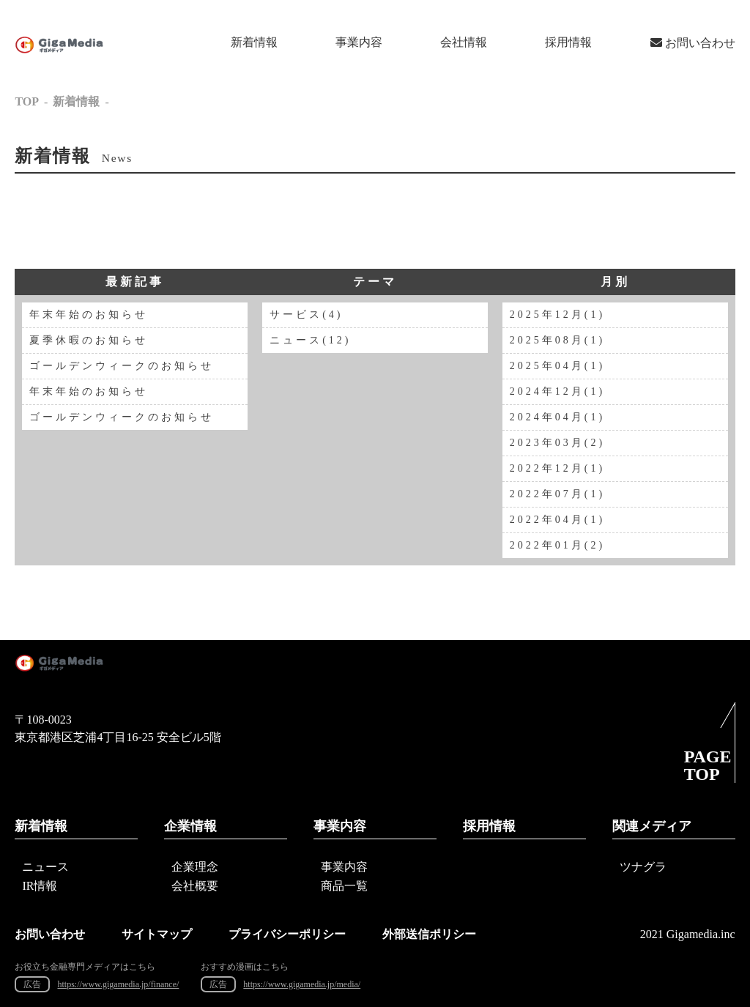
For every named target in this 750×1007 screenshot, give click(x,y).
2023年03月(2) (557, 442)
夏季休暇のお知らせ (88, 340)
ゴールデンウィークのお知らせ (121, 365)
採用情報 (568, 42)
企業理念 (194, 867)
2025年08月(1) (557, 340)
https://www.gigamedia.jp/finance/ (118, 984)
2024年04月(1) (557, 417)
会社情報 (463, 42)
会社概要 (194, 886)
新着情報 (254, 42)
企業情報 (190, 826)
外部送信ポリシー (429, 934)
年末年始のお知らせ (88, 314)
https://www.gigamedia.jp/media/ (301, 984)
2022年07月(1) (557, 493)
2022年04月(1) (557, 519)
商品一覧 (344, 886)
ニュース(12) (310, 340)
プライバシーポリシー (287, 934)
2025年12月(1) (557, 314)
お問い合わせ (692, 43)
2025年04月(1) (557, 365)
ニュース (45, 867)
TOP (27, 101)
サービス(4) (306, 314)
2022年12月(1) (557, 468)
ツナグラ (643, 867)
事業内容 (358, 42)
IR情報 (39, 886)
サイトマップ (157, 934)
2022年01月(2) (557, 545)
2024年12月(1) (557, 391)
